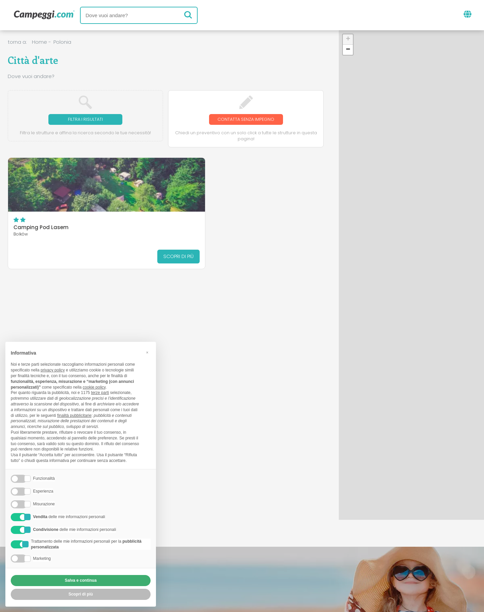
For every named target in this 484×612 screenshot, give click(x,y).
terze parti (100, 392)
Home (39, 41)
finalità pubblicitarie (74, 415)
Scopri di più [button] (81, 594)
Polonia (62, 41)
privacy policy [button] (53, 370)
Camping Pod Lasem (41, 228)
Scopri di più (81, 256)
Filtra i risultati (85, 119)
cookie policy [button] (94, 387)
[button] (348, 39)
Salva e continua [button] (81, 580)
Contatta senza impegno (246, 119)
